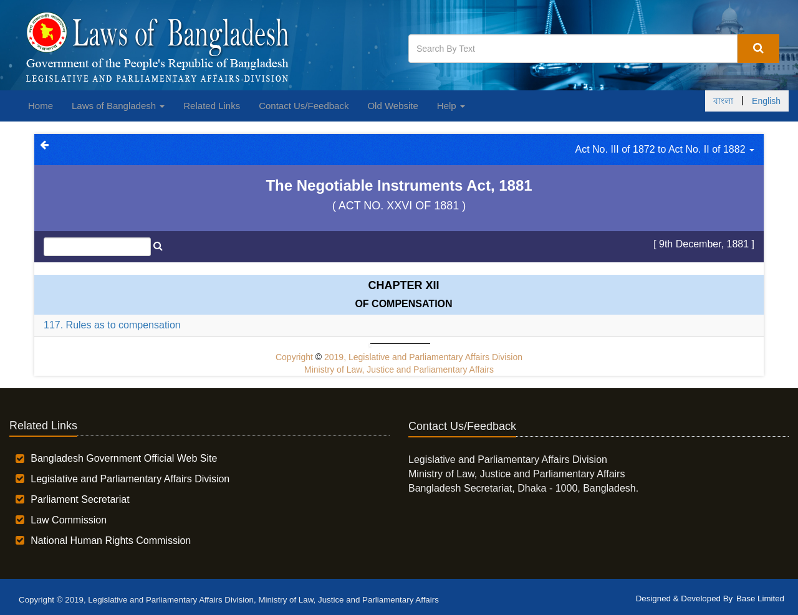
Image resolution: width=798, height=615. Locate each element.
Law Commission (69, 520)
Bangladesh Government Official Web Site (124, 458)
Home (40, 105)
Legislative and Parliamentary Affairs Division (130, 479)
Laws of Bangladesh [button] (118, 105)
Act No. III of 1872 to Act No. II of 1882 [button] (665, 149)
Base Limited (760, 598)
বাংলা (723, 101)
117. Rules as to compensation (112, 325)
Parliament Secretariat (80, 499)
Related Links (211, 105)
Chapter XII (403, 285)
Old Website (392, 105)
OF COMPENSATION (403, 303)
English (766, 101)
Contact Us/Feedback (304, 105)
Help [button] (451, 105)
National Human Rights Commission (111, 540)
